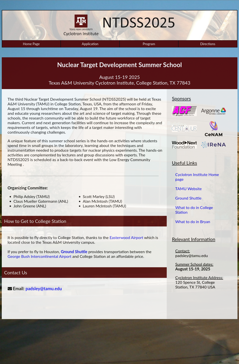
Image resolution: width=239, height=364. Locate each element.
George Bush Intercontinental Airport (39, 256)
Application (90, 44)
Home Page (31, 44)
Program (149, 44)
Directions (207, 44)
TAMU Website (188, 188)
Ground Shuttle (74, 251)
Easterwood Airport (126, 237)
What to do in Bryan (192, 221)
